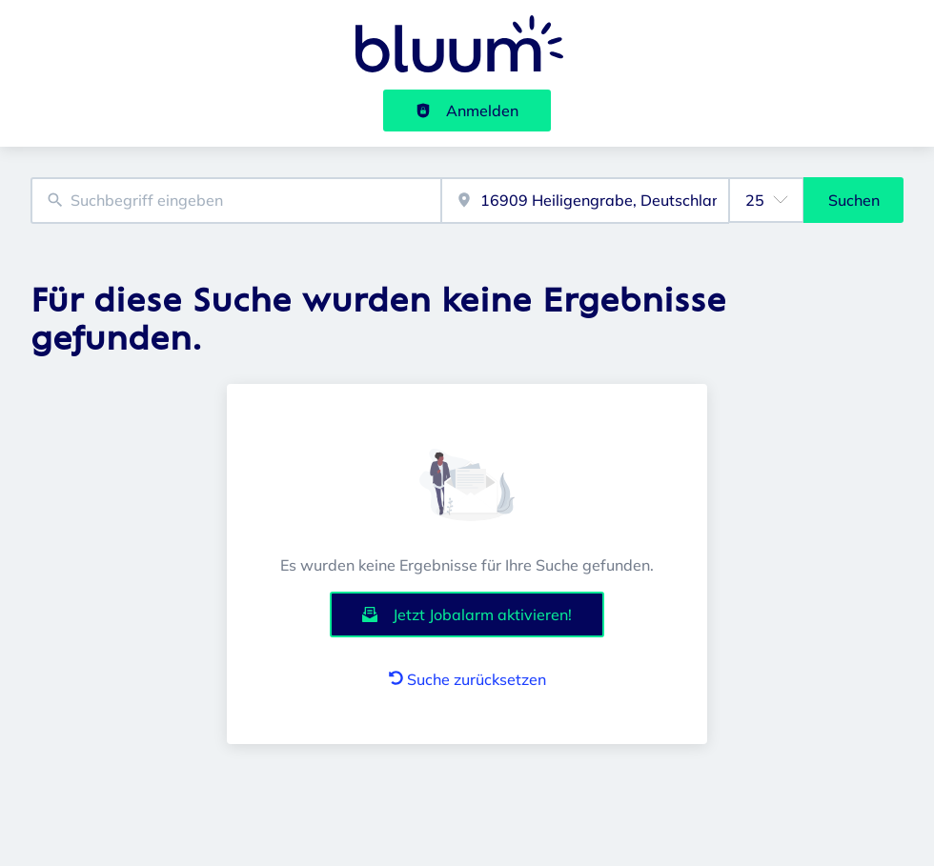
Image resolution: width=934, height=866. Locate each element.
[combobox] (235, 200)
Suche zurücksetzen (467, 679)
